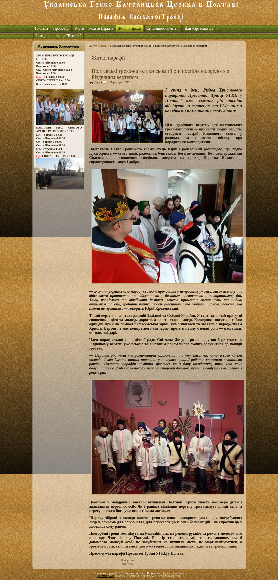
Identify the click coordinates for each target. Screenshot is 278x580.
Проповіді (61, 28)
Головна (41, 28)
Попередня (127, 560)
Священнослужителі (162, 28)
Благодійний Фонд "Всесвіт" (59, 36)
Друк (95, 82)
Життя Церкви (101, 28)
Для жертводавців (199, 28)
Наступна (127, 563)
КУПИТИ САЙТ (105, 576)
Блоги (79, 28)
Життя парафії (129, 28)
